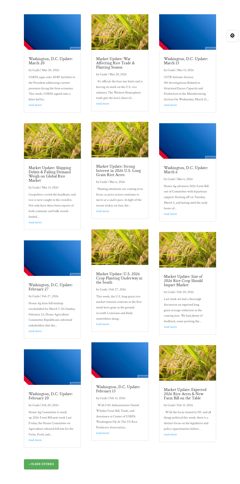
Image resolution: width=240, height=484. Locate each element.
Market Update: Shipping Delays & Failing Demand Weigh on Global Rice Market (50, 174)
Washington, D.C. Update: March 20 (51, 61)
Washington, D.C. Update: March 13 (186, 61)
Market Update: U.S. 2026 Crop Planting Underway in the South (119, 278)
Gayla (36, 70)
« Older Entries (41, 464)
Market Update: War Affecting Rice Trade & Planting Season (115, 63)
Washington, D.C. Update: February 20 (51, 396)
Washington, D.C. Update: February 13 (118, 389)
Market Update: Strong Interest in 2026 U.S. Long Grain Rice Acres (118, 170)
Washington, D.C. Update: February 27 (51, 287)
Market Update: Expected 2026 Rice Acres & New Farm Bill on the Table (185, 394)
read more (35, 105)
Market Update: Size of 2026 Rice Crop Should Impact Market (183, 281)
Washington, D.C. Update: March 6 (186, 170)
